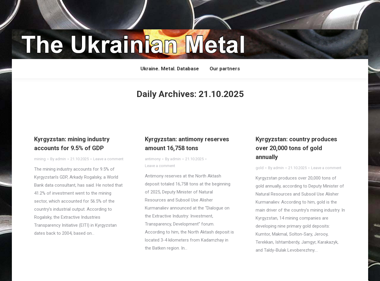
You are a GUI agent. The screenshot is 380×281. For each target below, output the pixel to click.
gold (260, 168)
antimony (153, 159)
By (58, 159)
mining (40, 159)
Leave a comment (108, 159)
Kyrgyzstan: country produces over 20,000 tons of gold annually (296, 148)
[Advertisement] (108, 13)
